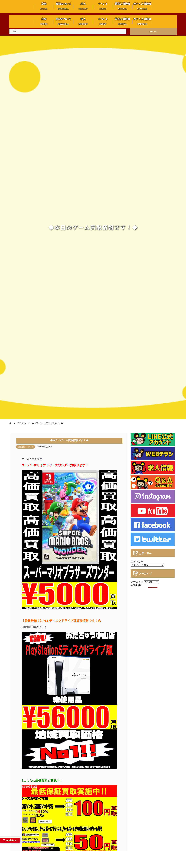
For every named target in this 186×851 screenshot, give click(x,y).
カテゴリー (137, 561)
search (153, 31)
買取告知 (21, 447)
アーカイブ (137, 581)
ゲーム (30, 447)
